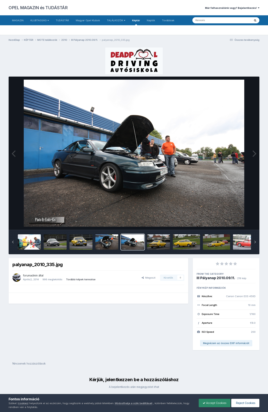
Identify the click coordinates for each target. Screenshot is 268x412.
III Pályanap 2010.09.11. (216, 278)
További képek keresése (81, 279)
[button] (13, 242)
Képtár (136, 22)
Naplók (151, 20)
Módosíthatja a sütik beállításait (133, 403)
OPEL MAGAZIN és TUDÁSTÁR (38, 7)
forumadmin (30, 275)
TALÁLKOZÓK (116, 20)
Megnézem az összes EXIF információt (226, 343)
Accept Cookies (214, 403)
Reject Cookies (245, 403)
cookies (23, 403)
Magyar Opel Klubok (88, 20)
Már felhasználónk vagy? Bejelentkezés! (232, 7)
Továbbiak (168, 20)
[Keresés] (211, 20)
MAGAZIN (18, 20)
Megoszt (148, 277)
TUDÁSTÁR (62, 20)
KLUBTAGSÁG (39, 20)
